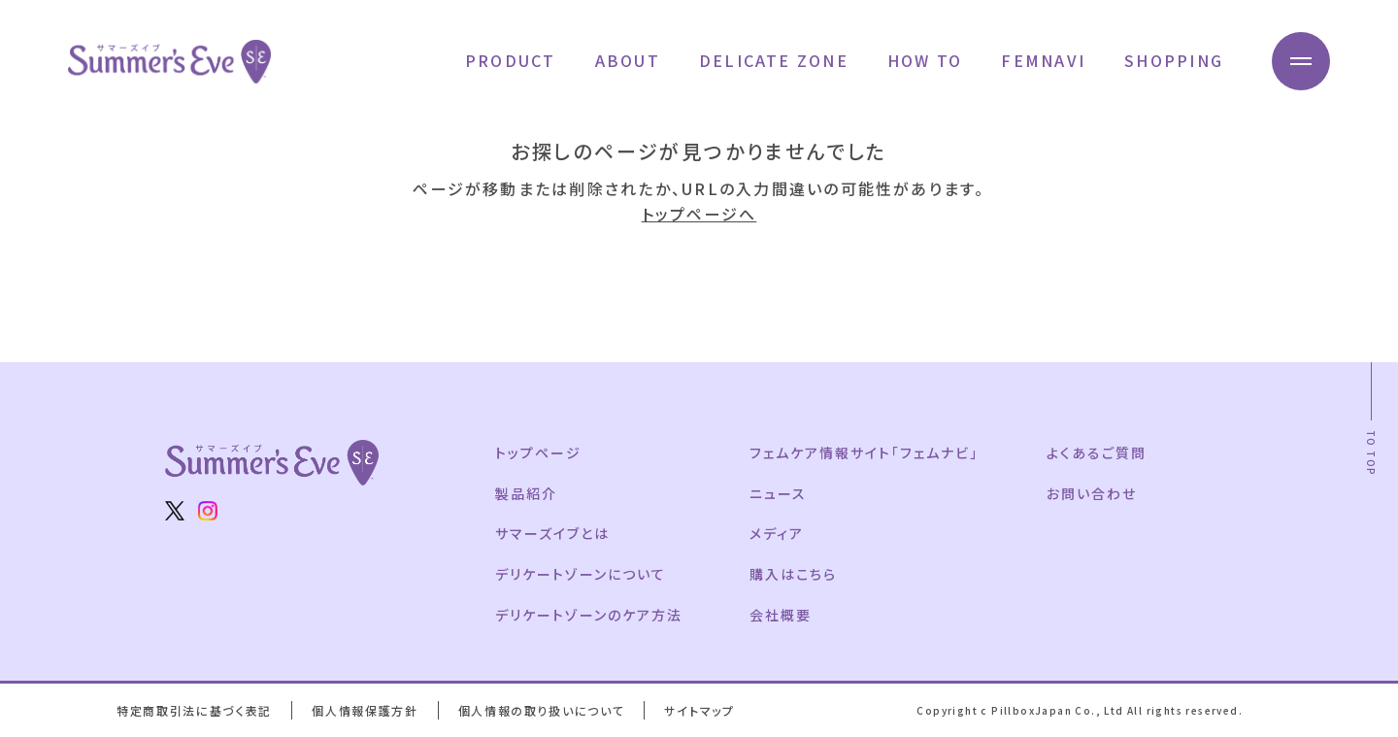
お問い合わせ (1092, 493)
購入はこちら (793, 574)
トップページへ (699, 213)
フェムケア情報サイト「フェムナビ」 (863, 452)
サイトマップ (699, 710)
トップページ (538, 452)
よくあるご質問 (1097, 452)
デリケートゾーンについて (580, 574)
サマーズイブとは (552, 533)
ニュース (778, 493)
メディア (776, 533)
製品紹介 (526, 493)
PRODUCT (510, 60)
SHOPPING (1173, 60)
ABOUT (627, 60)
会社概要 (780, 614)
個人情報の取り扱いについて (541, 710)
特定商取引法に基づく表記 (194, 710)
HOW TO (924, 60)
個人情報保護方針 (364, 710)
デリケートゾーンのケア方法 (588, 614)
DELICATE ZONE (774, 60)
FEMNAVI (1043, 60)
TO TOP (1371, 453)
